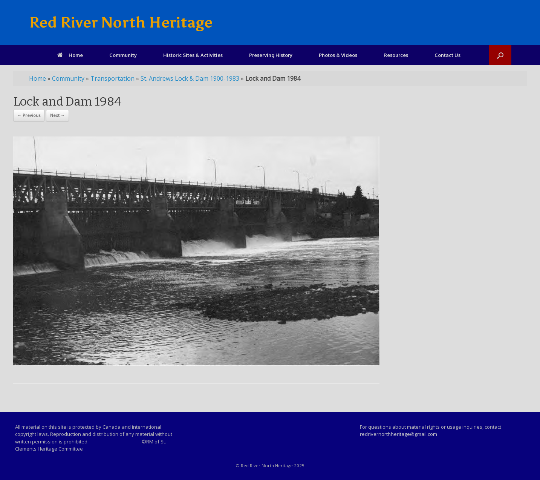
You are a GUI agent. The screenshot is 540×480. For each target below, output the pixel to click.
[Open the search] (500, 55)
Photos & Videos (338, 55)
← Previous (28, 115)
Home (70, 55)
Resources (396, 55)
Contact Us (447, 55)
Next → (57, 115)
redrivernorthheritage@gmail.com (398, 434)
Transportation (112, 78)
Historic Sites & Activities (193, 55)
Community (123, 55)
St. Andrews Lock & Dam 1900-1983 (190, 78)
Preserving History (270, 55)
